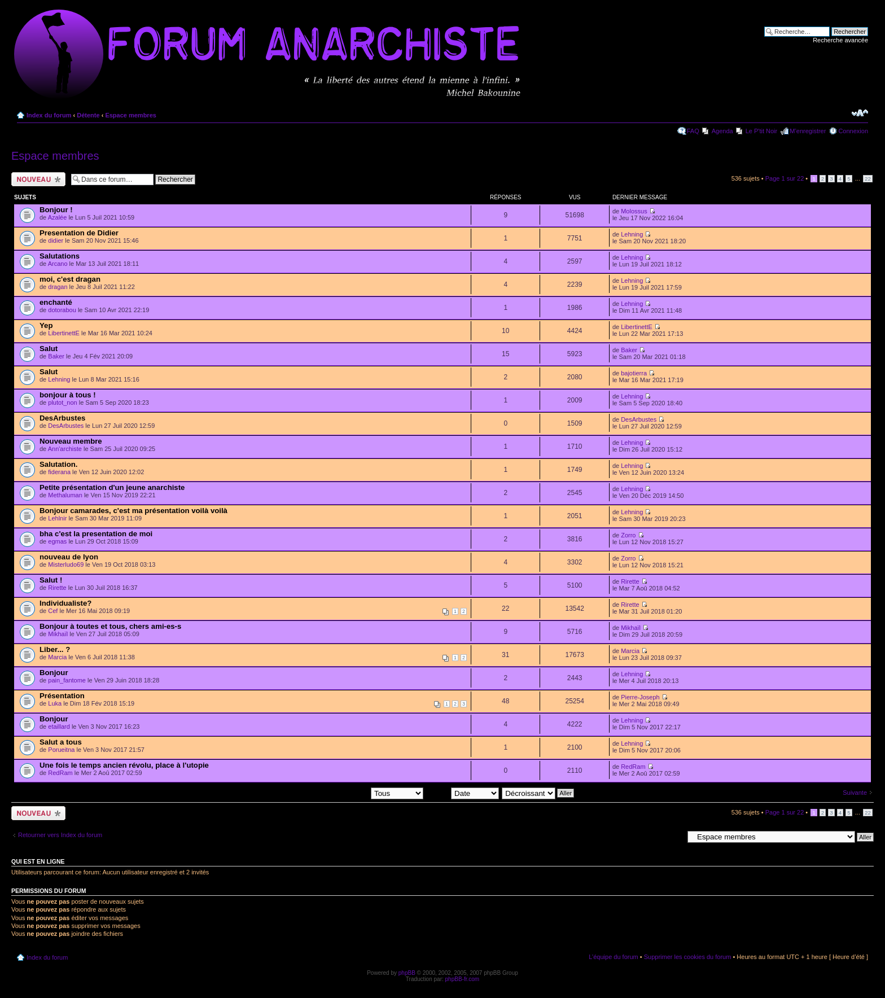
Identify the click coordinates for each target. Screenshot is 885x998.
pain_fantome (67, 680)
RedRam (60, 772)
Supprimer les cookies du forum (687, 956)
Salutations (60, 256)
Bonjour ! (56, 209)
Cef (53, 610)
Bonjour (54, 672)
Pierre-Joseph (640, 697)
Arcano (58, 263)
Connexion (853, 131)
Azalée (57, 217)
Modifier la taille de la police (860, 113)
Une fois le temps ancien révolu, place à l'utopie (124, 765)
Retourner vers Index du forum (60, 834)
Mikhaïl (58, 634)
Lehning (632, 234)
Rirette (57, 587)
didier (55, 240)
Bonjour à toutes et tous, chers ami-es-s (110, 626)
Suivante (855, 792)
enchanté (56, 302)
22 (868, 179)
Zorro (628, 535)
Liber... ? (55, 649)
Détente (88, 115)
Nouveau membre (71, 441)
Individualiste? (65, 603)
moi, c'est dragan (70, 279)
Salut (49, 348)
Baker (56, 356)
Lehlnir (57, 518)
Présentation (62, 695)
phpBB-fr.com (462, 979)
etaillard (59, 726)
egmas (57, 541)
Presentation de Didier (79, 233)
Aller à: (673, 836)
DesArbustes (62, 418)
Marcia (57, 657)
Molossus (634, 211)
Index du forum (49, 115)
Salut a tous (61, 742)
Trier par (462, 792)
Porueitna (61, 749)
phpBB (406, 973)
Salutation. (58, 464)
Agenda (722, 131)
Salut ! (51, 580)
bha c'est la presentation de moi (96, 533)
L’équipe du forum (613, 956)
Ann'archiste (65, 448)
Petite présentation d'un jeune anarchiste (112, 487)
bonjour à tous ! (68, 395)
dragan (57, 286)
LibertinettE (64, 333)
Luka (55, 703)
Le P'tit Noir (762, 131)
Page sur (784, 178)
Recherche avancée (840, 40)
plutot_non (62, 402)
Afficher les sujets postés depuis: (351, 792)
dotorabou (62, 310)
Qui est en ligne (38, 861)
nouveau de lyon (69, 557)
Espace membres (130, 115)
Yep (46, 325)
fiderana (59, 472)
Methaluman (65, 495)
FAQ (693, 131)
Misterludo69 (66, 564)
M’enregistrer (808, 131)
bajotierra (634, 373)
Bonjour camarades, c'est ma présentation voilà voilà (133, 510)
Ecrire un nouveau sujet (38, 179)
